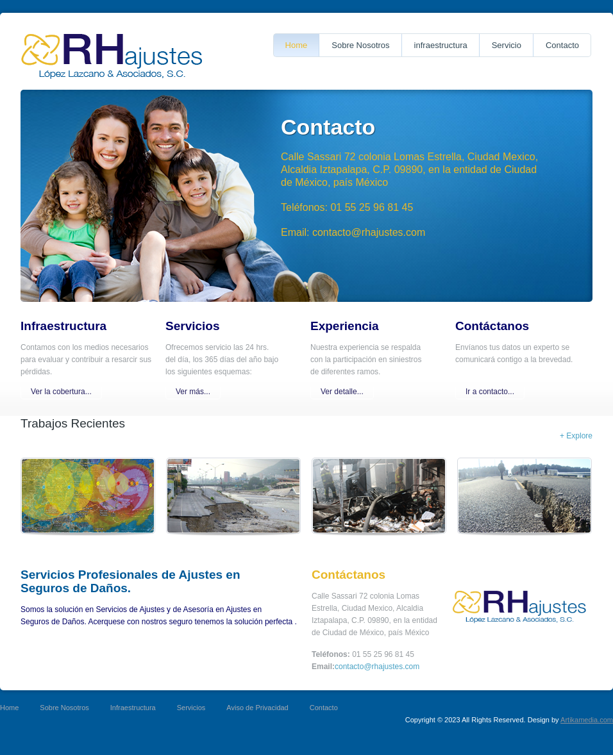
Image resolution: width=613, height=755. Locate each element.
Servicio (506, 45)
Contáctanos (492, 326)
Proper (112, 56)
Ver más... (193, 391)
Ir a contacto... (490, 391)
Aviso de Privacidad (257, 707)
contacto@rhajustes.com (377, 666)
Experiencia (344, 326)
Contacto (562, 45)
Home (296, 45)
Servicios (192, 326)
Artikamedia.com (586, 720)
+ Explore (576, 435)
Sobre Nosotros (360, 45)
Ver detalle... (342, 391)
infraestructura (440, 45)
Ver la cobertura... (61, 391)
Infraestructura (63, 326)
